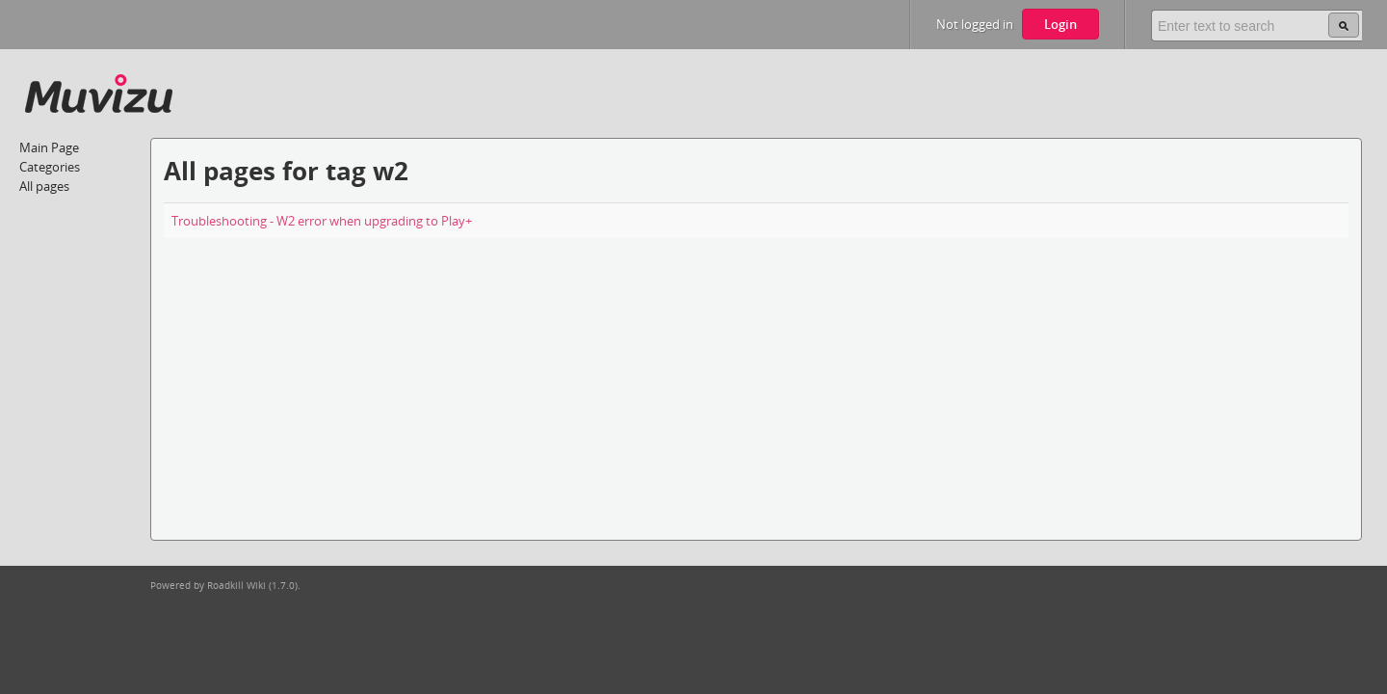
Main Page (49, 147)
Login (1060, 24)
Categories (49, 166)
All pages (44, 186)
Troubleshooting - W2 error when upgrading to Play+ (321, 220)
